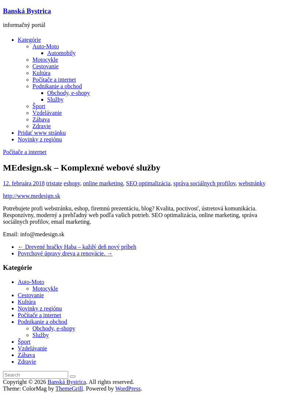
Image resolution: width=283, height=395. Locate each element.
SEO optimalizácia (148, 183)
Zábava (41, 119)
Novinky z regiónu (40, 139)
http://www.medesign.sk (31, 196)
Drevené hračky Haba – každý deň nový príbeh (77, 247)
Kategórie (29, 40)
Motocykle (45, 59)
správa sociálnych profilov (204, 183)
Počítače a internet (54, 79)
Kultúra (41, 73)
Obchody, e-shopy (68, 93)
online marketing (103, 183)
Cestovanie (45, 66)
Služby (55, 99)
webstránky (252, 183)
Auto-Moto (45, 46)
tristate (54, 183)
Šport (38, 106)
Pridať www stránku (42, 133)
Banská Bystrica (27, 11)
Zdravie (41, 126)
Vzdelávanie (47, 113)
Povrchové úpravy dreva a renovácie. (65, 253)
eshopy (72, 183)
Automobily (61, 53)
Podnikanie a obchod (57, 86)
